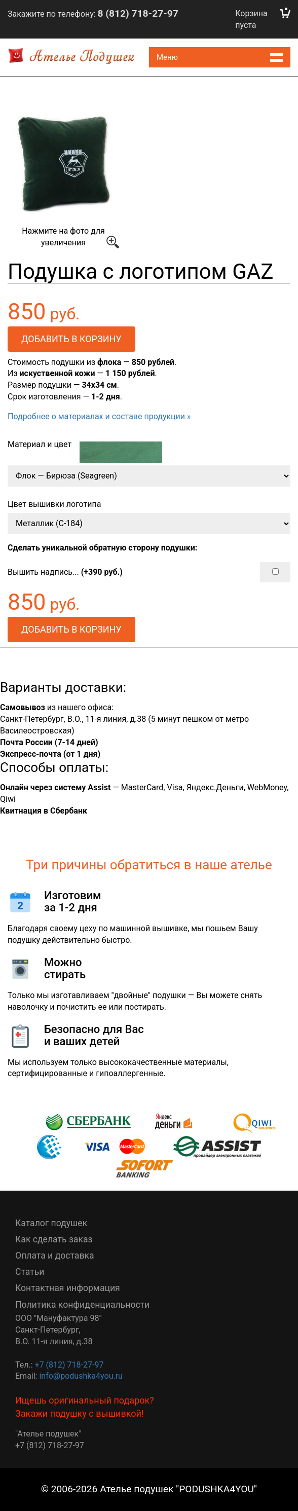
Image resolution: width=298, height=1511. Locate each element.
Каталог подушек (51, 1223)
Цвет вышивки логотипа (54, 504)
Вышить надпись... (149, 572)
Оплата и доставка (54, 1255)
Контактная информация (67, 1288)
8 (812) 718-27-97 (138, 13)
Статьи (29, 1272)
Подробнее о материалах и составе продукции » (99, 416)
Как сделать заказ (53, 1239)
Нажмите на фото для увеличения (66, 181)
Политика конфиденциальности (82, 1305)
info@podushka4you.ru (80, 1376)
